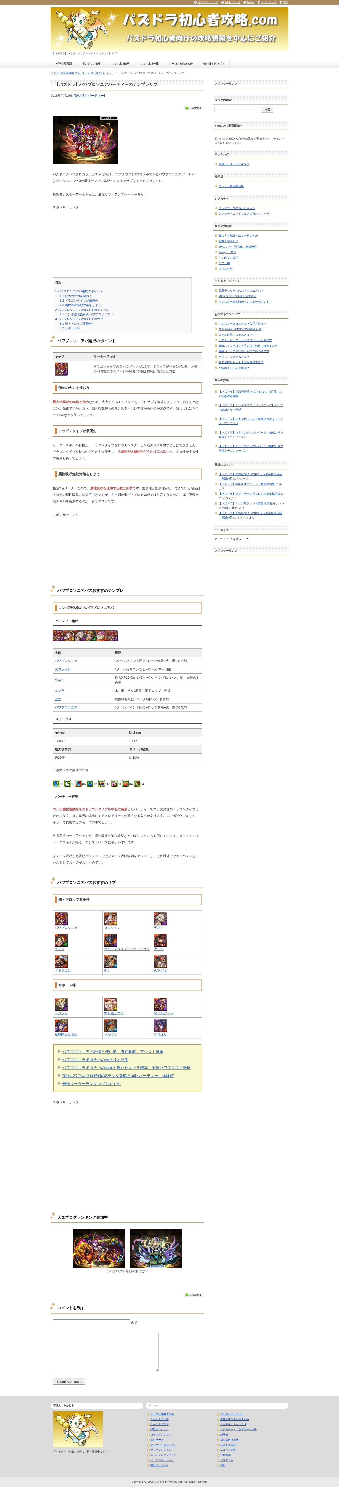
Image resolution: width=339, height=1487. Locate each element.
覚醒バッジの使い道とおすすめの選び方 (244, 351)
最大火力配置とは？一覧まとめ (238, 235)
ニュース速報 (228, 1449)
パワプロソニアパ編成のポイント (79, 291)
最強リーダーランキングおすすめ (91, 1084)
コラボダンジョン (160, 1434)
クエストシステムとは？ (234, 356)
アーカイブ (221, 539)
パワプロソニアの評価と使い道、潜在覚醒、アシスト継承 (112, 1052)
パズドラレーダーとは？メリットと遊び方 (245, 340)
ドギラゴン (63, 970)
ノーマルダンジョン (162, 1460)
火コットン (63, 669)
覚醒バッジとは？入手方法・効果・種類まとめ (248, 345)
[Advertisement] (127, 240)
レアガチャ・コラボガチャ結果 (238, 1429)
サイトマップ (269, 2)
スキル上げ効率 (120, 63)
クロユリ (160, 1034)
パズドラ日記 (228, 1444)
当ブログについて (207, 2)
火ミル (159, 949)
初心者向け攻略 (229, 1439)
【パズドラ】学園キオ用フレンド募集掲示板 (247, 484)
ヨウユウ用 (226, 268)
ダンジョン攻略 (91, 63)
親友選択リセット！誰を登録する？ (241, 362)
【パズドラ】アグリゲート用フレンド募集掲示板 (249, 493)
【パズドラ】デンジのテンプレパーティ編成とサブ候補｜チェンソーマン (251, 448)
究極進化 (225, 1454)
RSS (285, 2)
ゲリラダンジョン (160, 1449)
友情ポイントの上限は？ (234, 367)
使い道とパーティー (89, 95)
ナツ (58, 699)
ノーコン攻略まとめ (181, 63)
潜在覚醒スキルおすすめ (234, 1419)
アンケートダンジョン (163, 1444)
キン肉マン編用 (228, 257)
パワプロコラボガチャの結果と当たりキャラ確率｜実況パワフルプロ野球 (126, 1068)
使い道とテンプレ (213, 63)
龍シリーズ (156, 1439)
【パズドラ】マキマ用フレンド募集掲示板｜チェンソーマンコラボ (251, 421)
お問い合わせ (232, 2)
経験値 (224, 1434)
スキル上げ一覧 (149, 63)
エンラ (59, 690)
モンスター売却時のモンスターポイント (244, 301)
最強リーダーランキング (234, 164)
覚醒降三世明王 (66, 1034)
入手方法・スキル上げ (233, 1424)
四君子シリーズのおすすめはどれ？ (241, 290)
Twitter (250, 2)
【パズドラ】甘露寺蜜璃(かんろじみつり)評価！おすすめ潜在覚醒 (250, 394)
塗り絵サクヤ (114, 1013)
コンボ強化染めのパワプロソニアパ (86, 314)
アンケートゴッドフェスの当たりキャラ (244, 213)
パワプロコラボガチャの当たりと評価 (95, 1060)
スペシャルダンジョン (163, 1454)
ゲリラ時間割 (64, 63)
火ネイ (59, 680)
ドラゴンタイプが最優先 (79, 300)
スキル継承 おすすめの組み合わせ (240, 329)
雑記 (222, 1465)
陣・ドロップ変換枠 (76, 323)
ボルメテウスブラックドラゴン (127, 949)
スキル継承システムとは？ (235, 334)
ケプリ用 (224, 263)
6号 (106, 970)
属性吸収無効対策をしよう (80, 305)
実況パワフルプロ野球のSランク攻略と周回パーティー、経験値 (118, 1076)
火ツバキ (160, 970)
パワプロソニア (66, 661)
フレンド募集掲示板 (231, 186)
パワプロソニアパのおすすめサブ (79, 319)
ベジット (61, 1013)
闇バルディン (163, 1013)
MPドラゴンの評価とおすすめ (238, 296)
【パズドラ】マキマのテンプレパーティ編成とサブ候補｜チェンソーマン (251, 434)
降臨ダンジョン (159, 1429)
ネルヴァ (110, 1034)
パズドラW (226, 1460)
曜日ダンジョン (159, 1465)
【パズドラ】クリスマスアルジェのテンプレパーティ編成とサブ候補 (251, 407)
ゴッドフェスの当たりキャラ (237, 208)
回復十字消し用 (228, 241)
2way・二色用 (227, 252)
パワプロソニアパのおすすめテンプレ (82, 310)
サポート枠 (70, 328)
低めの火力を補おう (76, 296)
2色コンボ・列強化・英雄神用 (238, 246)
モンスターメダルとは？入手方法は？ (242, 323)
